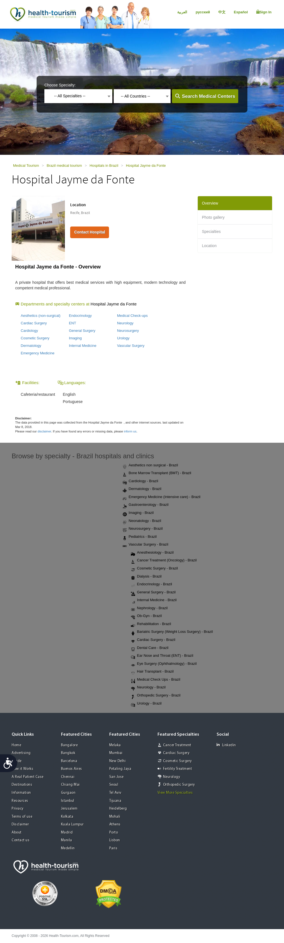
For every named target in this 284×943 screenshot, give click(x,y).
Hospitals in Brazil (104, 165)
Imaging (75, 338)
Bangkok (68, 753)
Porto (113, 832)
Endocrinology (80, 315)
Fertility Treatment (177, 769)
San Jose (116, 777)
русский (203, 12)
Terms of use (22, 816)
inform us (130, 431)
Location (209, 245)
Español (241, 12)
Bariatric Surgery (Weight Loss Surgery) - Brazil (172, 632)
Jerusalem (69, 808)
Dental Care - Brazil (149, 648)
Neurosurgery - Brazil (143, 528)
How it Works (22, 769)
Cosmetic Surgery (35, 338)
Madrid (67, 832)
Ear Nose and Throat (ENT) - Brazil (162, 655)
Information (21, 793)
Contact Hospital (89, 232)
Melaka (115, 745)
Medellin (68, 848)
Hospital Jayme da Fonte (146, 165)
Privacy (18, 808)
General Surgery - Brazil (153, 592)
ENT (72, 323)
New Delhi (117, 761)
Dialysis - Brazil (146, 576)
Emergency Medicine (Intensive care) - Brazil (162, 497)
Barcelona (69, 761)
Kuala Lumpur (72, 824)
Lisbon (114, 840)
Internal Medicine (82, 346)
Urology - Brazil (146, 703)
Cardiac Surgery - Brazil (153, 640)
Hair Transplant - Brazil (152, 671)
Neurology (125, 323)
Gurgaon (68, 793)
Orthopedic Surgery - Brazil (156, 695)
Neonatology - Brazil (142, 521)
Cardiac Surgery (34, 323)
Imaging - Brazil (138, 513)
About (17, 832)
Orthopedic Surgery (179, 785)
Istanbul (67, 801)
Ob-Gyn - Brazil (146, 616)
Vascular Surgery (130, 346)
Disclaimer (20, 824)
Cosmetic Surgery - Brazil (154, 568)
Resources (20, 801)
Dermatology (31, 346)
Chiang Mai (70, 785)
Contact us (20, 840)
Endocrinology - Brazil (151, 584)
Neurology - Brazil (148, 687)
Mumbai (116, 753)
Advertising (21, 753)
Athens (115, 824)
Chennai (68, 777)
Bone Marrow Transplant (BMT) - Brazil (157, 473)
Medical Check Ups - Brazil (155, 679)
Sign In (264, 12)
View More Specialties (175, 793)
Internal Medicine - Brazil (154, 600)
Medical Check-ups (132, 315)
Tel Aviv (115, 793)
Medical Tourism (26, 165)
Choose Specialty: (60, 85)
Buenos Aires (71, 769)
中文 (221, 12)
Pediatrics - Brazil (140, 536)
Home (16, 745)
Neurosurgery (128, 331)
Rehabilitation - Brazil (151, 624)
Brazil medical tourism (64, 165)
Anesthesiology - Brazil (152, 552)
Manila (66, 840)
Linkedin (226, 745)
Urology (123, 338)
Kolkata (67, 816)
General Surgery (82, 331)
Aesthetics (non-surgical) (40, 315)
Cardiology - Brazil (140, 481)
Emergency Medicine (37, 353)
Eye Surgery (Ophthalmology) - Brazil (164, 663)
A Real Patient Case (28, 777)
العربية (182, 12)
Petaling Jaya (120, 769)
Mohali (114, 816)
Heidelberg (118, 808)
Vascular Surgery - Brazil (145, 544)
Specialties (211, 231)
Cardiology (29, 331)
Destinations (22, 785)
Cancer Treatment (177, 745)
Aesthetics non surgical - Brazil (150, 465)
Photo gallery (213, 217)
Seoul (113, 785)
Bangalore (69, 745)
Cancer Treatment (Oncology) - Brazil (164, 560)
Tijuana (115, 801)
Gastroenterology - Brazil (146, 504)
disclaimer (44, 431)
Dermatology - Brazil (142, 489)
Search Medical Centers (208, 96)
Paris (113, 848)
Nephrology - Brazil (149, 608)
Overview (210, 203)
